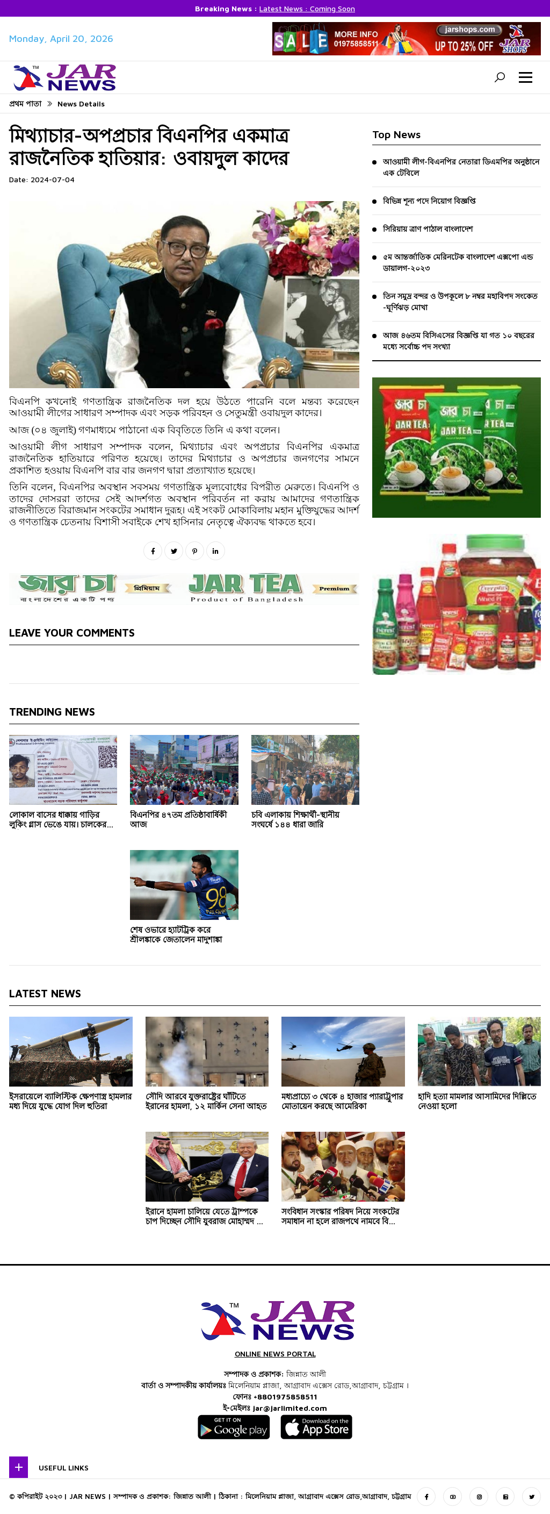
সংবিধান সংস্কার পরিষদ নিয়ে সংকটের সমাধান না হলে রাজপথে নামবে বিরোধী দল (342, 1218)
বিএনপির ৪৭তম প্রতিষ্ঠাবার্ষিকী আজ (178, 821)
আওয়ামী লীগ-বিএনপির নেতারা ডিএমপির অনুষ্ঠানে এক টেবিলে (461, 167)
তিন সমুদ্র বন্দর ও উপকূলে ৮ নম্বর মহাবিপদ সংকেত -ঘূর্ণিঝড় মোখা (460, 301)
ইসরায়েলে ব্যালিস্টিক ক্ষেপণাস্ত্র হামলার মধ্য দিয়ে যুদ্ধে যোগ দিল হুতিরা (70, 1103)
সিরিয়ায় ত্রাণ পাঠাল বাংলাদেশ (428, 228)
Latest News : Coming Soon (307, 8)
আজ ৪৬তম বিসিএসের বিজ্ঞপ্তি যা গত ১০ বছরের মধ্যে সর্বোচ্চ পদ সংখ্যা (458, 341)
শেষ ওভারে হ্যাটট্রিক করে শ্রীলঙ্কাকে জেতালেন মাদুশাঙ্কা (176, 936)
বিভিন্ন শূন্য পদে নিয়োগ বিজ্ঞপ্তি (429, 200)
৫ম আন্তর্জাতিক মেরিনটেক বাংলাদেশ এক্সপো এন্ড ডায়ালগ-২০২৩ (458, 262)
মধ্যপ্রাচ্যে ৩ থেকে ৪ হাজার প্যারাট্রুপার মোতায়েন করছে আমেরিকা (342, 1103)
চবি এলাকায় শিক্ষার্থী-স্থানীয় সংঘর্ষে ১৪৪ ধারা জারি (295, 821)
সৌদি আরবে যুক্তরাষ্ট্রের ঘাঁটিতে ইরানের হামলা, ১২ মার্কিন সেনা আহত (206, 1103)
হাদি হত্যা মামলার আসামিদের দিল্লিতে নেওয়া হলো (477, 1103)
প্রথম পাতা (25, 103)
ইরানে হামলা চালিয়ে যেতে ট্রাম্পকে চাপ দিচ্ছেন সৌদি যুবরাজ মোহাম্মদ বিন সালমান (206, 1218)
